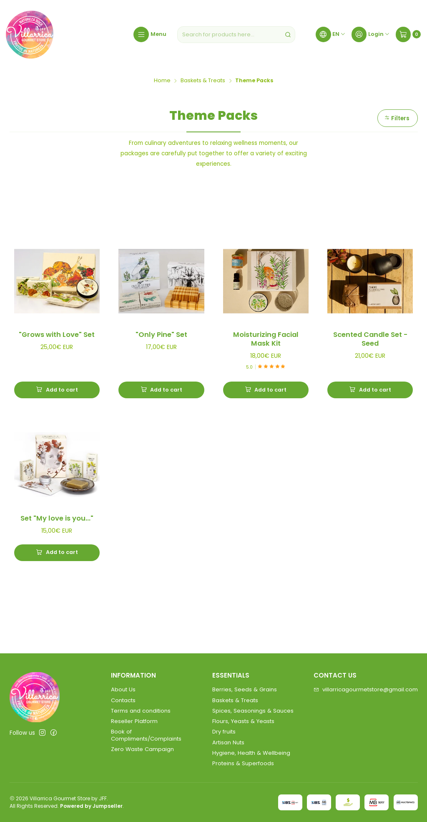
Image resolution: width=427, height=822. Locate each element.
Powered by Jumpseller (91, 805)
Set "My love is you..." (56, 520)
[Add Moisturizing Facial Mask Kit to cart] (266, 390)
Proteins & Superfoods (243, 763)
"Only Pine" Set (161, 334)
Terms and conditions (141, 711)
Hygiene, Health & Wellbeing (251, 753)
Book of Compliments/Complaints (146, 735)
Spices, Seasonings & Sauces (253, 711)
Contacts (123, 700)
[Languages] (330, 35)
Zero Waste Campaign (142, 749)
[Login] (371, 35)
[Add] (57, 390)
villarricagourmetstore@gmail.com (366, 689)
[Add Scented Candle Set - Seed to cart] (370, 390)
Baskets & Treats (203, 80)
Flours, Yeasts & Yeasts (243, 721)
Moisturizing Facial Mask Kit (266, 339)
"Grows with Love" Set (57, 334)
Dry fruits (224, 732)
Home (162, 80)
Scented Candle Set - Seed (370, 339)
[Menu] (150, 35)
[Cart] (408, 35)
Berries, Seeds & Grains (244, 689)
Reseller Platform (134, 721)
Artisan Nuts (228, 742)
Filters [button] (396, 118)
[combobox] (236, 34)
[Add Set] (57, 554)
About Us (123, 689)
